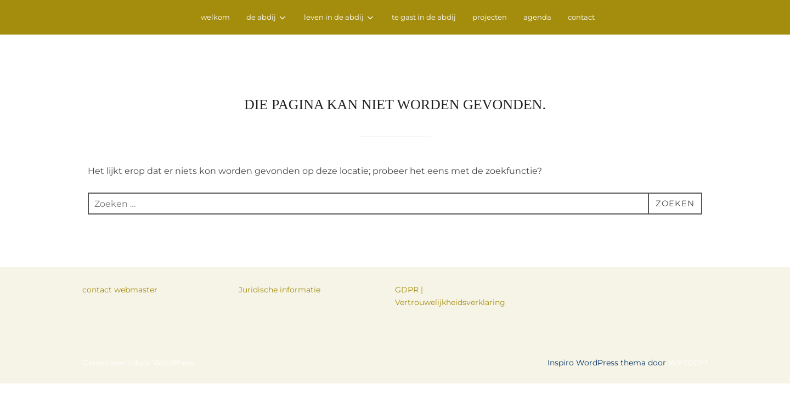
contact (581, 17)
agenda (537, 17)
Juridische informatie (279, 256)
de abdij (266, 17)
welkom (215, 17)
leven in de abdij (339, 17)
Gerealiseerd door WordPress (138, 329)
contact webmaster (119, 256)
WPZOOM (688, 329)
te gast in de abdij (424, 17)
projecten (489, 17)
